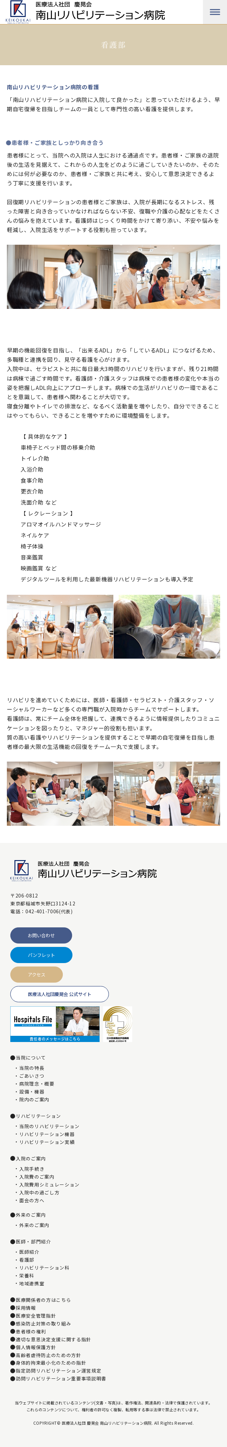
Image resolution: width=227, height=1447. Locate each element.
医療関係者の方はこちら (43, 1300)
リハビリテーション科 (44, 1267)
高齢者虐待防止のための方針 (48, 1355)
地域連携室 (31, 1283)
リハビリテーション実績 (47, 1142)
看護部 (26, 1260)
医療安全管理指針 (36, 1315)
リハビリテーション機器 (47, 1134)
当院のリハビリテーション (49, 1126)
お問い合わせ (41, 935)
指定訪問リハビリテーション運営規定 (58, 1370)
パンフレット (41, 955)
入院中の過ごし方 (39, 1192)
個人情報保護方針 (36, 1347)
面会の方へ (31, 1200)
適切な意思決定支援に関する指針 (53, 1339)
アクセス (36, 974)
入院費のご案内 (37, 1176)
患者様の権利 (31, 1331)
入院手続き (31, 1169)
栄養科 (26, 1275)
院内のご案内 (34, 1099)
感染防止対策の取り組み (43, 1323)
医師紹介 (29, 1252)
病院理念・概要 (37, 1083)
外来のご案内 (34, 1225)
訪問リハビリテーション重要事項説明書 (61, 1378)
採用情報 (26, 1308)
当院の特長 (31, 1068)
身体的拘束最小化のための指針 (51, 1363)
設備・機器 (31, 1091)
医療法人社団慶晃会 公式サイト (59, 994)
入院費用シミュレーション (49, 1184)
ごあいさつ (31, 1076)
